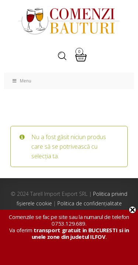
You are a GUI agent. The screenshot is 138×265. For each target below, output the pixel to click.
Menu (21, 81)
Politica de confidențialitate (89, 203)
